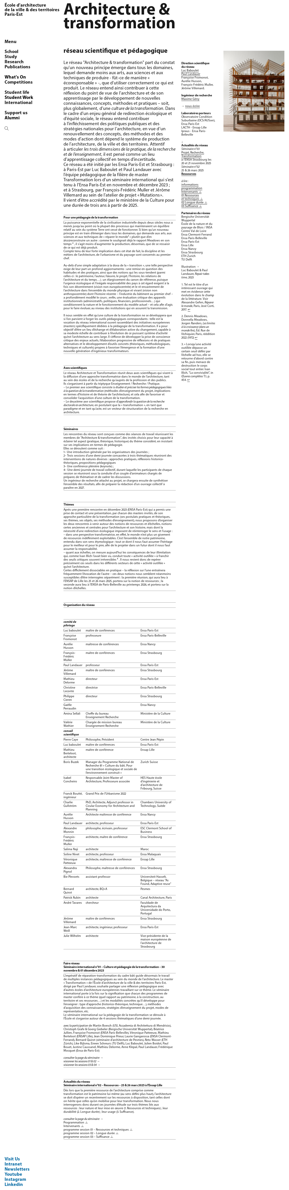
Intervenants (72, 1126)
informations (189, 184)
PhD (12, 67)
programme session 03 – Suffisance (86, 1137)
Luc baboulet (72, 630)
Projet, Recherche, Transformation (192, 154)
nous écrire (192, 106)
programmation (191, 188)
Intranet (13, 1164)
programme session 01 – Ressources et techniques (96, 1129)
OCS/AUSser (20, 57)
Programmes (21, 77)
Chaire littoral (22, 82)
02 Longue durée (192, 202)
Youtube (13, 1174)
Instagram (15, 1179)
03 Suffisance (189, 206)
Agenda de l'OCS (25, 118)
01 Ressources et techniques (190, 197)
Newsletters (17, 1169)
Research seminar (26, 72)
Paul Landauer (73, 665)
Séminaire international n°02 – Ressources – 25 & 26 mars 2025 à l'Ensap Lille (113, 1085)
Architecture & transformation (24, 90)
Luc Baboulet (190, 70)
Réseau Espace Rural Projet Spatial (30, 100)
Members (18, 62)
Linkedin (14, 1184)
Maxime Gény (190, 99)
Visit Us (12, 1159)
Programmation (74, 1122)
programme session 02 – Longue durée (89, 1133)
